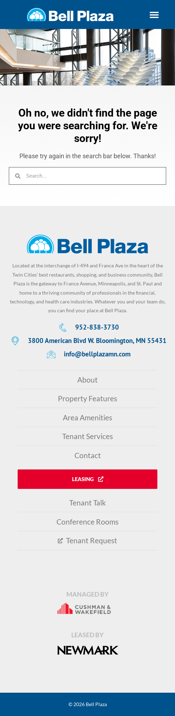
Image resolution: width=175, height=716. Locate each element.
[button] (154, 14)
